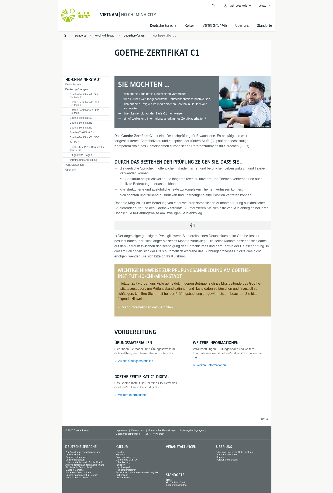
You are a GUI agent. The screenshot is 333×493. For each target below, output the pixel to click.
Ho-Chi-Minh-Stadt (83, 79)
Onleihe (120, 452)
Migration (120, 454)
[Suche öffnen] (213, 6)
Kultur (189, 25)
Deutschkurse (73, 84)
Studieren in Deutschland (78, 467)
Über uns (242, 25)
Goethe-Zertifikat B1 (81, 122)
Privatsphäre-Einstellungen (162, 430)
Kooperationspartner (176, 485)
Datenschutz (137, 430)
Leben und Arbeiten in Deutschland (83, 462)
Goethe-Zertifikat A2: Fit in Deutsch (84, 111)
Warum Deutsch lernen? (77, 477)
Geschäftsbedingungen (128, 433)
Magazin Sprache (74, 470)
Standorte (264, 25)
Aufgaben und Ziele (226, 454)
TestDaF (74, 142)
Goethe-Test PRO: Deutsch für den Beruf (87, 149)
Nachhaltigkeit (123, 467)
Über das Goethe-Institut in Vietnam (235, 452)
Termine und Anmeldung (83, 159)
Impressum (121, 430)
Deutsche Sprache (163, 25)
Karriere (220, 457)
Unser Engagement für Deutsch (81, 475)
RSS (146, 433)
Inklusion (120, 464)
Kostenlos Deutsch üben (78, 472)
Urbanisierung (123, 462)
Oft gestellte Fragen (81, 155)
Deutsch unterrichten (76, 457)
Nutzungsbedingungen (192, 430)
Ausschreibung (123, 477)
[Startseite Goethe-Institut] (75, 15)
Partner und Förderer (227, 459)
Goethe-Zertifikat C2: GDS (85, 137)
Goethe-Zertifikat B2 (81, 127)
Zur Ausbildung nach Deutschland (82, 452)
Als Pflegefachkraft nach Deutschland (84, 464)
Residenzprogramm (126, 470)
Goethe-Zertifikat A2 (81, 117)
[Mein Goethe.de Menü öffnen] (237, 5)
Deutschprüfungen (76, 89)
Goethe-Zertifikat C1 (164, 35)
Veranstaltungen (74, 164)
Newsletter (158, 433)
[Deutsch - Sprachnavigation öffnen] (265, 5)
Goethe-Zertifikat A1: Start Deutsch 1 (84, 104)
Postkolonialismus (125, 457)
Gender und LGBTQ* (127, 459)
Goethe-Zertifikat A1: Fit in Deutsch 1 (84, 96)
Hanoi (169, 480)
